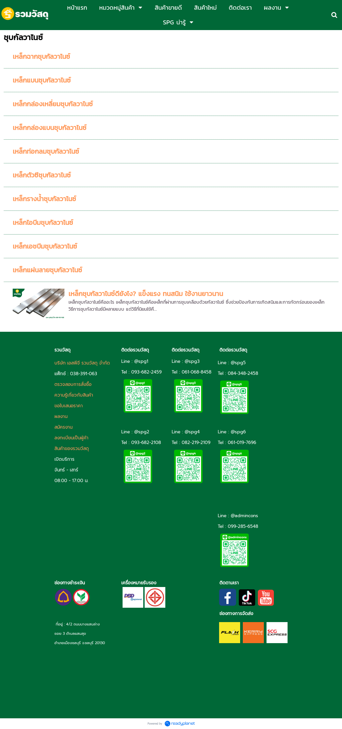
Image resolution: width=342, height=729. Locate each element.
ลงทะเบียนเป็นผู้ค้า (71, 437)
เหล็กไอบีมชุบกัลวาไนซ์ (43, 222)
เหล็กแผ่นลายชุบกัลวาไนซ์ (47, 270)
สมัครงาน (63, 427)
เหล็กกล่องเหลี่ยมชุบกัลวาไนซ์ (53, 104)
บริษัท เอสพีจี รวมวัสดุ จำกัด (82, 363)
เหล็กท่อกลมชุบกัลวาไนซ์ (46, 151)
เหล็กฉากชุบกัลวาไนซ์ (41, 56)
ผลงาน (60, 416)
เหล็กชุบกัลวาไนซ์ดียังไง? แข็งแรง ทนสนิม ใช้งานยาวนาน (145, 294)
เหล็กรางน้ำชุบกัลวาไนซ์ (44, 199)
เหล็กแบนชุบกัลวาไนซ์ (42, 80)
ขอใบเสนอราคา (68, 405)
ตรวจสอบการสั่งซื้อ (73, 384)
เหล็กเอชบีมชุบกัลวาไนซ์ (45, 246)
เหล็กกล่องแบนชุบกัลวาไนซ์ (50, 128)
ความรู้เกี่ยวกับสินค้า (73, 395)
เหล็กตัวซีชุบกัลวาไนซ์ (42, 175)
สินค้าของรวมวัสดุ (71, 448)
